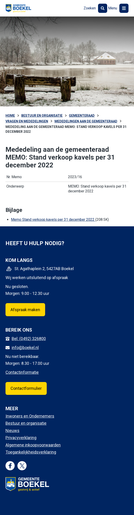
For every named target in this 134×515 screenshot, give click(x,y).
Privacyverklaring (20, 437)
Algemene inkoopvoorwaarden (33, 445)
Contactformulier (26, 388)
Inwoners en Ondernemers (29, 416)
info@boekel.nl (25, 347)
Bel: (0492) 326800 (29, 338)
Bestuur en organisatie (25, 423)
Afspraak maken (25, 309)
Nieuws (12, 430)
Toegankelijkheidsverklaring (30, 452)
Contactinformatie (22, 372)
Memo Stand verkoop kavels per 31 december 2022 (53, 219)
